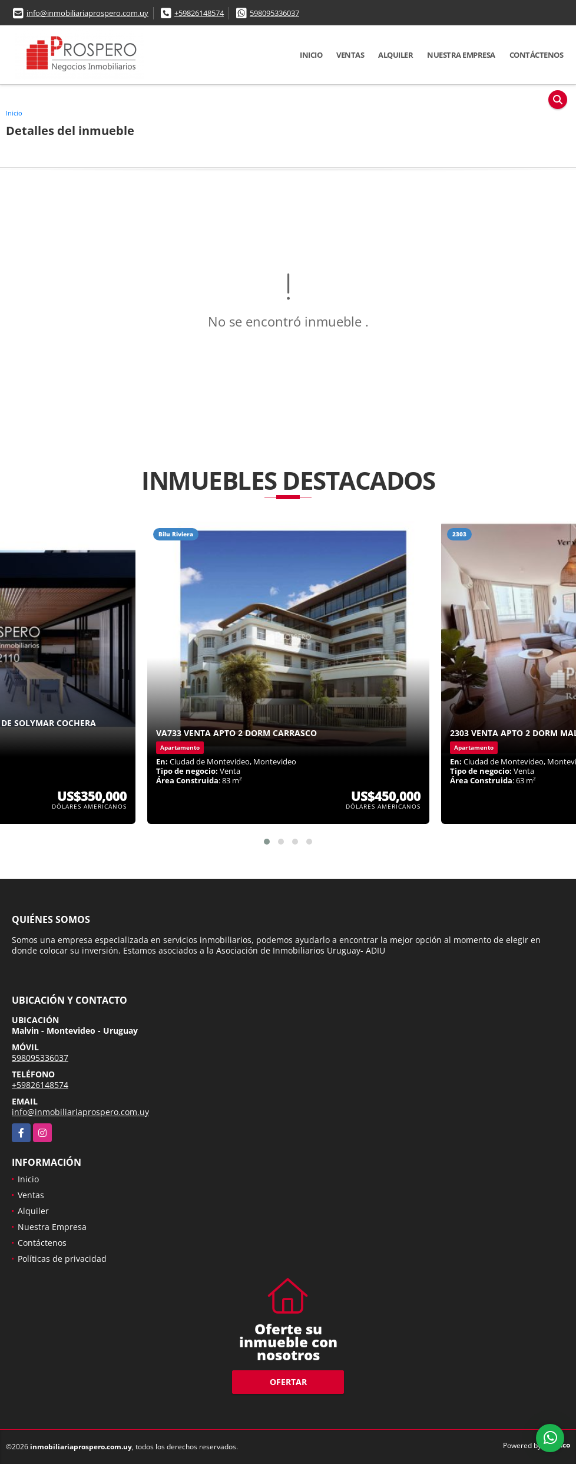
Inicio (311, 55)
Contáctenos (536, 55)
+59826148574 (199, 13)
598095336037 (274, 13)
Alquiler (395, 55)
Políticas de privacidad (62, 1258)
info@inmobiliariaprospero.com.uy (87, 13)
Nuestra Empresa (461, 55)
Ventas (350, 55)
